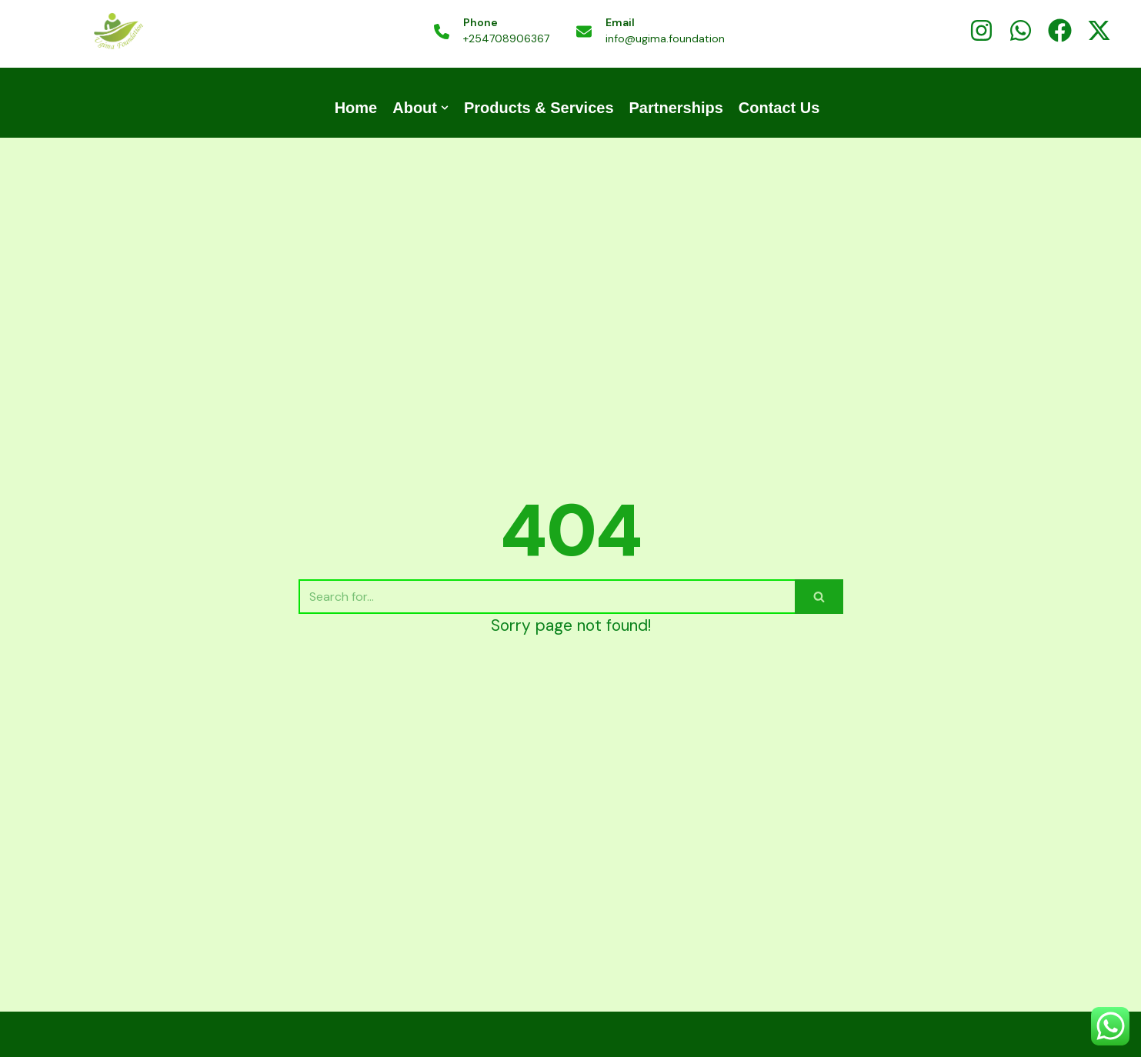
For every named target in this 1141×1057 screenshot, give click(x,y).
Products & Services (539, 107)
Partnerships (676, 107)
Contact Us (779, 107)
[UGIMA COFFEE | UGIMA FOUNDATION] (118, 31)
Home (356, 107)
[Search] (547, 596)
